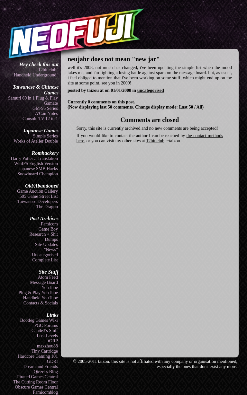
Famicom (49, 224)
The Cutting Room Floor (35, 382)
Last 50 (186, 107)
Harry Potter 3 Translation (34, 158)
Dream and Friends (40, 366)
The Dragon (47, 206)
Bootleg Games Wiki (39, 320)
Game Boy (48, 229)
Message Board (44, 282)
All (199, 107)
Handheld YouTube (40, 297)
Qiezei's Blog (46, 371)
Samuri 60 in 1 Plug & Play (33, 98)
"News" (51, 249)
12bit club (155, 140)
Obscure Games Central (36, 387)
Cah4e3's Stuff (45, 330)
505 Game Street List (39, 196)
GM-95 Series (45, 108)
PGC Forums (46, 325)
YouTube (49, 287)
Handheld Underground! (36, 75)
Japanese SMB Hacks (38, 168)
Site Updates (46, 244)
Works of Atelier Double (36, 141)
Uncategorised (45, 254)
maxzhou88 (47, 346)
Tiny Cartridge (45, 351)
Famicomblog (45, 392)
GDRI (52, 361)
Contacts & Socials (40, 303)
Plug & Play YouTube (38, 292)
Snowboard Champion (37, 173)
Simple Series (45, 136)
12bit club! (48, 69)
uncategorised (150, 90)
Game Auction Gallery (37, 191)
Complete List (45, 260)
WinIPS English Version (36, 163)
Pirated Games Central (37, 376)
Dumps (51, 239)
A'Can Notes (46, 113)
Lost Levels (47, 335)
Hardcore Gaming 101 (38, 356)
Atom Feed (48, 277)
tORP (53, 340)
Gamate (51, 103)
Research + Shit (43, 234)
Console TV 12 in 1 (40, 118)
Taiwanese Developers (37, 201)
